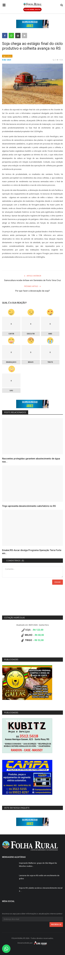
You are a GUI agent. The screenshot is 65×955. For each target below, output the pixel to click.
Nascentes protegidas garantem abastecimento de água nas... (31, 460)
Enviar (58, 582)
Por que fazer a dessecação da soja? (32, 291)
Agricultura (7, 56)
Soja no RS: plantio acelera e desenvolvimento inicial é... (40, 889)
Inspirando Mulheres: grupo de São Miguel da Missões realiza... (38, 864)
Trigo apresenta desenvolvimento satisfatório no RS (29, 506)
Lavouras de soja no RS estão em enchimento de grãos (39, 877)
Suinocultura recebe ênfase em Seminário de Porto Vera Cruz (32, 280)
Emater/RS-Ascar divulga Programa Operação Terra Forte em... (31, 552)
